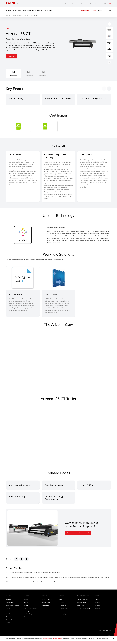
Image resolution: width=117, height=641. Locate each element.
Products (8, 10)
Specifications (28, 76)
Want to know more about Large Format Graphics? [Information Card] (81, 524)
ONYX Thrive (51, 294)
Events (61, 599)
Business (83, 4)
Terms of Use (9, 616)
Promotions (62, 602)
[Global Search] (105, 4)
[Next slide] (109, 24)
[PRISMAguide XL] (23, 278)
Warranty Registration (65, 611)
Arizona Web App (17, 496)
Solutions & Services (47, 599)
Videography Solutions (29, 611)
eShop (108, 10)
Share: (8, 559)
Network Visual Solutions (30, 608)
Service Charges (81, 602)
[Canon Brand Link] (10, 3)
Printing (26, 599)
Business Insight (17, 10)
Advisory (8, 622)
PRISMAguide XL (17, 294)
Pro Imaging (75, 4)
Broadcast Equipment (29, 614)
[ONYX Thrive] (58, 278)
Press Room (44, 10)
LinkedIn (97, 608)
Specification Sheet (54, 485)
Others (25, 616)
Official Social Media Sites (12, 605)
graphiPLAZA (87, 485)
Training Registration (64, 614)
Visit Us (8, 608)
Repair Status (80, 605)
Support (100, 10)
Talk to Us (11, 56)
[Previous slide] (109, 62)
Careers (8, 611)
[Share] (16, 559)
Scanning (26, 602)
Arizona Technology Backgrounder (54, 497)
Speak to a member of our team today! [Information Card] (78, 533)
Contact (51, 10)
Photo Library (43, 76)
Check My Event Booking (83, 608)
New (7, 29)
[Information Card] (32, 528)
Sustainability (36, 10)
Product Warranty (64, 608)
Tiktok (97, 611)
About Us (8, 599)
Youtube (97, 605)
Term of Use (46, 638)
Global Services (45, 605)
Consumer (68, 4)
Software (26, 605)
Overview (13, 76)
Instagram (97, 602)
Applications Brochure (19, 485)
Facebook (97, 599)
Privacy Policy (9, 619)
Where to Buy (27, 10)
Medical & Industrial (93, 4)
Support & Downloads (82, 599)
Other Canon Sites (106, 630)
